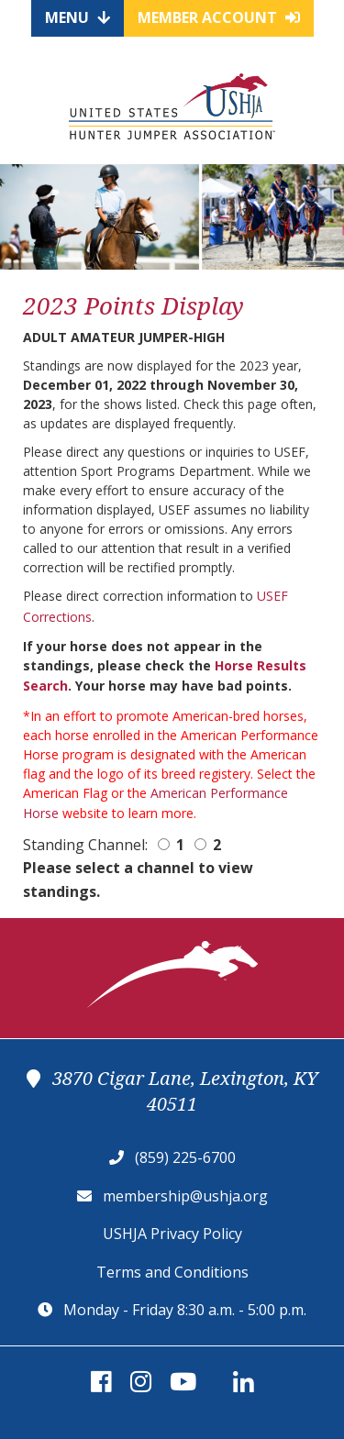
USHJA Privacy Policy (172, 1233)
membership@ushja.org (185, 1196)
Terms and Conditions (172, 1272)
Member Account (219, 17)
